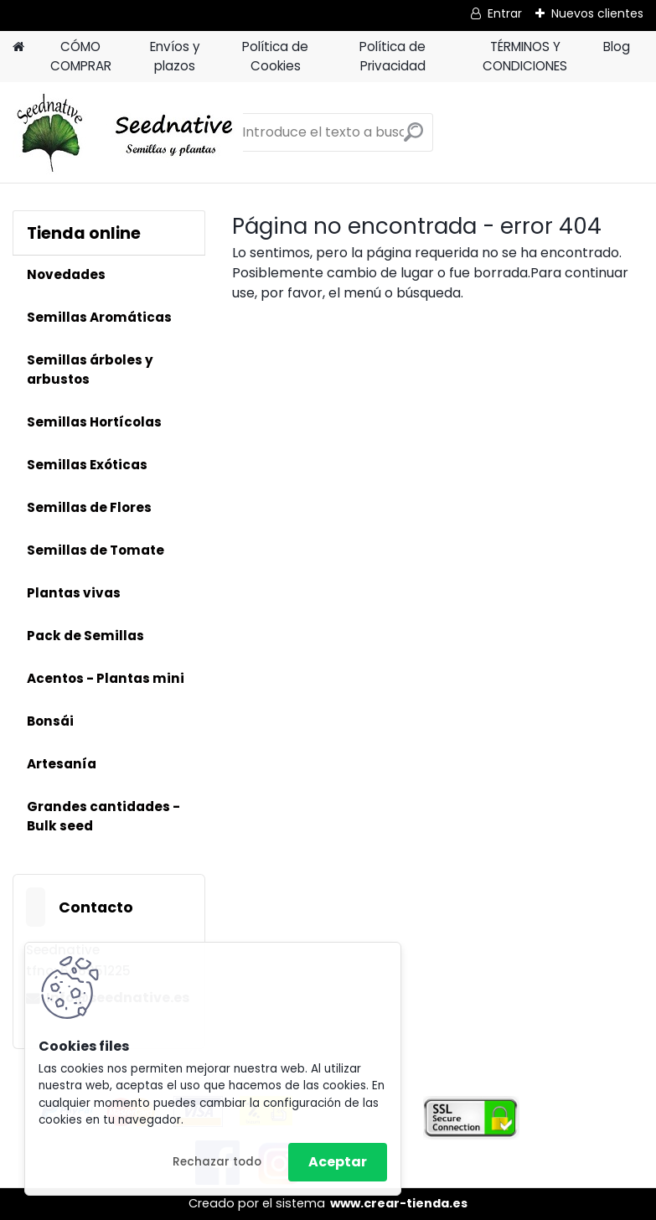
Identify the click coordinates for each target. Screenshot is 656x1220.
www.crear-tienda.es (398, 1203)
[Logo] (128, 132)
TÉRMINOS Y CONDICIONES (525, 56)
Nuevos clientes (597, 13)
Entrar (505, 13)
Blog (616, 46)
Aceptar (337, 1161)
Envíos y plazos (175, 56)
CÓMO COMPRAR (80, 56)
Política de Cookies (275, 56)
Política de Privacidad (392, 56)
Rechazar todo (217, 1162)
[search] (413, 138)
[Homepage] (18, 47)
